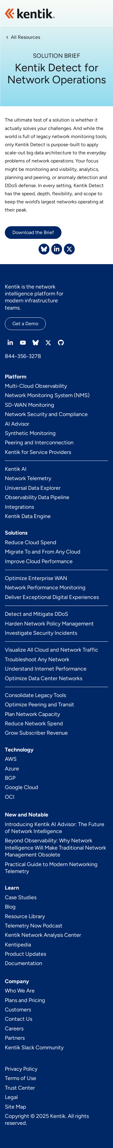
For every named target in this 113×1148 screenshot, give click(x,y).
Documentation (23, 963)
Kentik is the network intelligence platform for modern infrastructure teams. (34, 297)
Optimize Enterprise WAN (36, 578)
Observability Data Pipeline (37, 497)
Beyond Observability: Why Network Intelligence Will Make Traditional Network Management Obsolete (55, 847)
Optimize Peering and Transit (39, 704)
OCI (9, 797)
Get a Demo (25, 323)
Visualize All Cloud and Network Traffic (51, 650)
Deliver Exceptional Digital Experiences (52, 597)
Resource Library (25, 916)
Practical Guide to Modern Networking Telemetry (51, 868)
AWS (11, 759)
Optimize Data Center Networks (43, 678)
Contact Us (18, 1019)
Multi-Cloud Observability (36, 386)
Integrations (19, 507)
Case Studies (20, 897)
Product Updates (25, 954)
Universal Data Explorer (33, 488)
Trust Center (20, 1088)
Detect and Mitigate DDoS (36, 614)
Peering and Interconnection (39, 442)
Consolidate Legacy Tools (35, 695)
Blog (10, 906)
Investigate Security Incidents (41, 633)
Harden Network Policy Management (49, 623)
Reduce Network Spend (34, 723)
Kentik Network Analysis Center (43, 935)
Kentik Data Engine (28, 516)
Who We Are (20, 990)
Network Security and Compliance (46, 414)
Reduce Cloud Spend (30, 542)
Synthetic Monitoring (30, 433)
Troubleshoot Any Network (37, 659)
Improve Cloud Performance (39, 561)
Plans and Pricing (25, 1000)
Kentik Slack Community (34, 1047)
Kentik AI (16, 469)
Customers (18, 1009)
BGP (10, 778)
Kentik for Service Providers (38, 452)
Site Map (15, 1106)
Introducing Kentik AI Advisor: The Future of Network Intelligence (54, 828)
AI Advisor (17, 424)
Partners (15, 1038)
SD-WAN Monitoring (29, 405)
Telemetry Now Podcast (33, 925)
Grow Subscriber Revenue (36, 733)
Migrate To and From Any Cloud (42, 551)
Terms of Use (20, 1078)
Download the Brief (33, 232)
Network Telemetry (28, 478)
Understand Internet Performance (45, 668)
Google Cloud (21, 787)
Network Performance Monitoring (45, 587)
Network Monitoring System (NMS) (47, 395)
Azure (12, 768)
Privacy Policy (21, 1069)
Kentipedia (18, 944)
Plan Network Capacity (32, 714)
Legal (11, 1097)
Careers (14, 1028)
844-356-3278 (23, 356)
